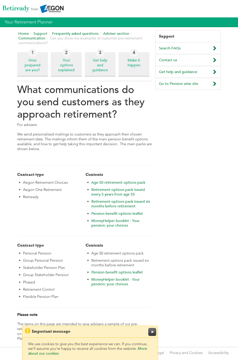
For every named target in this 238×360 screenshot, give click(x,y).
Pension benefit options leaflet (117, 213)
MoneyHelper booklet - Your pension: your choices (115, 223)
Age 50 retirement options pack (118, 182)
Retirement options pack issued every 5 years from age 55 (118, 192)
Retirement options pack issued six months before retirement (120, 204)
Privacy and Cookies (186, 352)
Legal (159, 352)
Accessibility (218, 352)
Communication (32, 38)
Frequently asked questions (75, 33)
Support (40, 33)
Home (24, 33)
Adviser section (116, 33)
